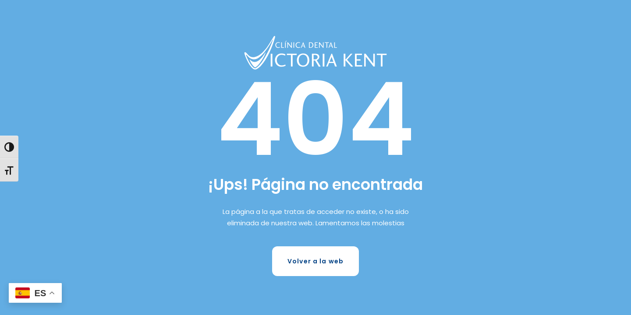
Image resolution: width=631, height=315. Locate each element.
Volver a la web (315, 261)
